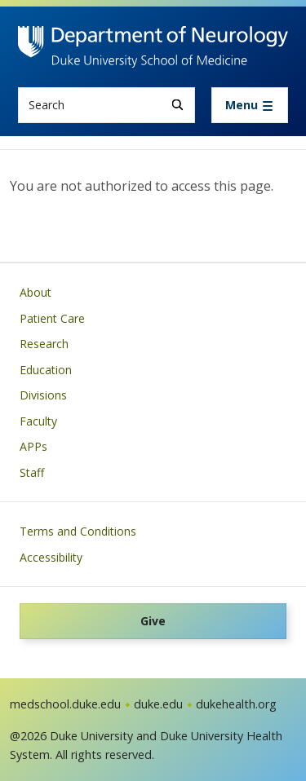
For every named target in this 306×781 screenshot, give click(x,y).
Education (46, 369)
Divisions (43, 395)
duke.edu (158, 704)
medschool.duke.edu (65, 704)
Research (44, 343)
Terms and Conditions (78, 531)
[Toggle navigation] (249, 105)
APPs (33, 446)
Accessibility (51, 557)
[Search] (177, 104)
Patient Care (52, 318)
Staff (32, 472)
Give (153, 621)
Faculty (38, 421)
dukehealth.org (236, 704)
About (35, 292)
